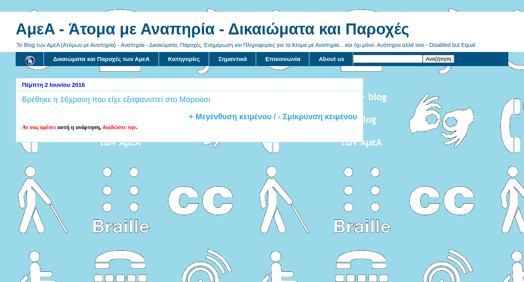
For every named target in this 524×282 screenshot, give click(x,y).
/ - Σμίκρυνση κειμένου (314, 116)
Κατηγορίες (184, 59)
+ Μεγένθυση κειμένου (230, 116)
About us (331, 59)
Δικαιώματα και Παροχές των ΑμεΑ (101, 59)
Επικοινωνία (282, 59)
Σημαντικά (233, 59)
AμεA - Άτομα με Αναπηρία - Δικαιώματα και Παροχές (212, 29)
